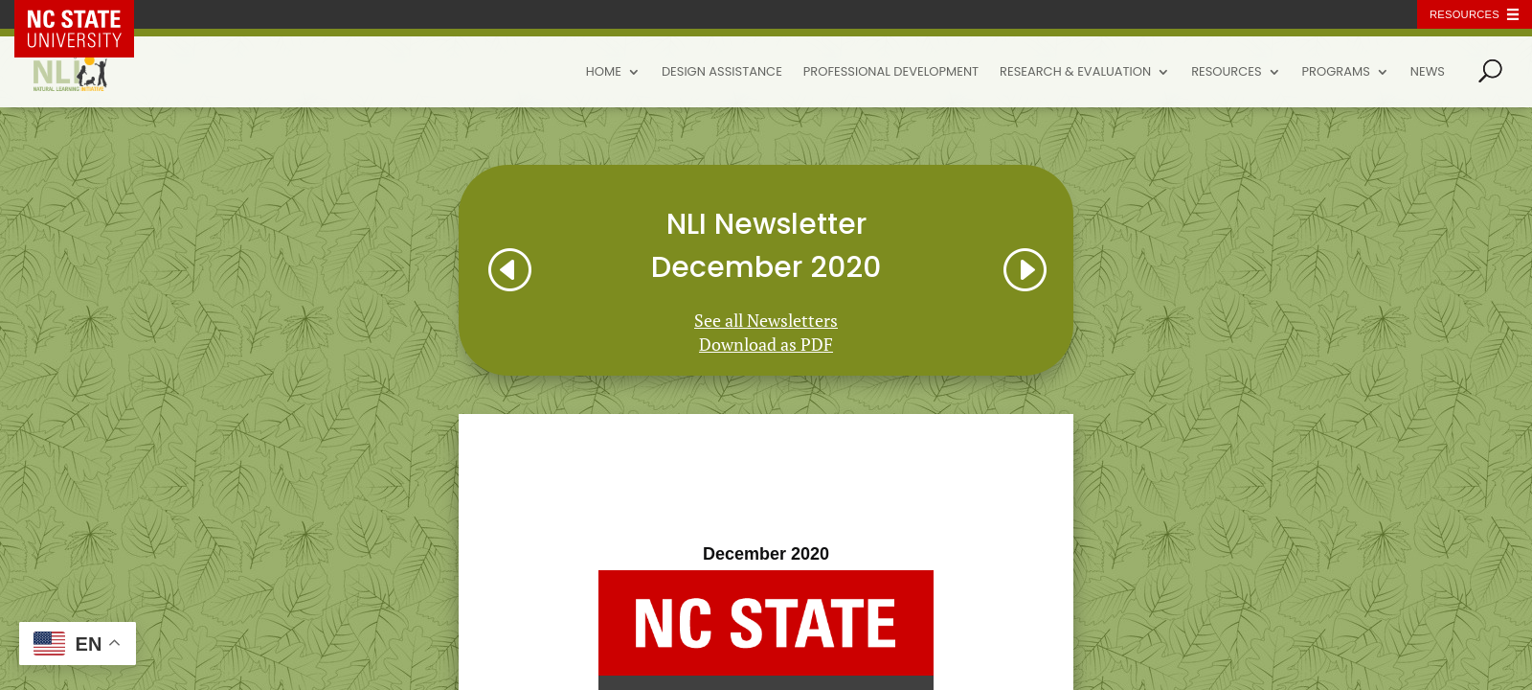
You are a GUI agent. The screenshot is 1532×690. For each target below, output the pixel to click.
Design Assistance (722, 72)
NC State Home (88, 14)
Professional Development (891, 72)
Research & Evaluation (1075, 72)
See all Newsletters (766, 320)
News (1427, 72)
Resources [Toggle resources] (1464, 14)
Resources (1226, 72)
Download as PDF (766, 344)
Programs (1336, 72)
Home (603, 72)
